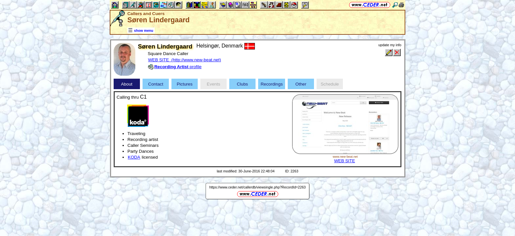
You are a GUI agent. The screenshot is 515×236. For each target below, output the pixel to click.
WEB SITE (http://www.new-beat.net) (184, 59)
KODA (134, 157)
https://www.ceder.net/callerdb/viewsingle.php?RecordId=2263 (257, 187)
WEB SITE (344, 160)
